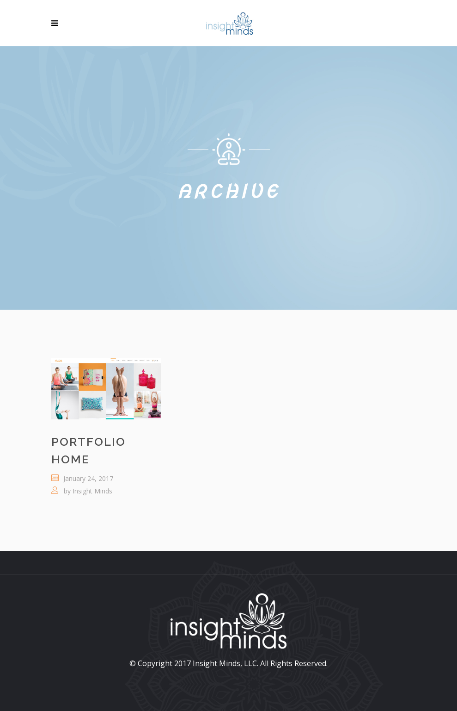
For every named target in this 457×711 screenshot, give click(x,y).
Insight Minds (92, 490)
